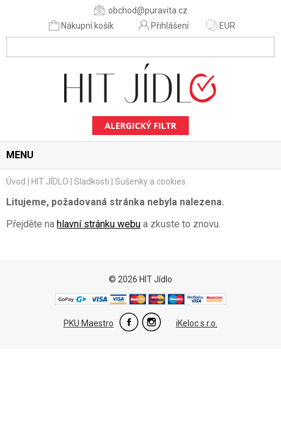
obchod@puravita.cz (141, 10)
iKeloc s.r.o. (196, 323)
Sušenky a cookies (150, 181)
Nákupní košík (82, 25)
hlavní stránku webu (98, 224)
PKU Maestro (89, 323)
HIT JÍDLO (49, 181)
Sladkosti (91, 181)
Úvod (16, 181)
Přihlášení (164, 25)
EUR (220, 26)
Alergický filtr (140, 125)
